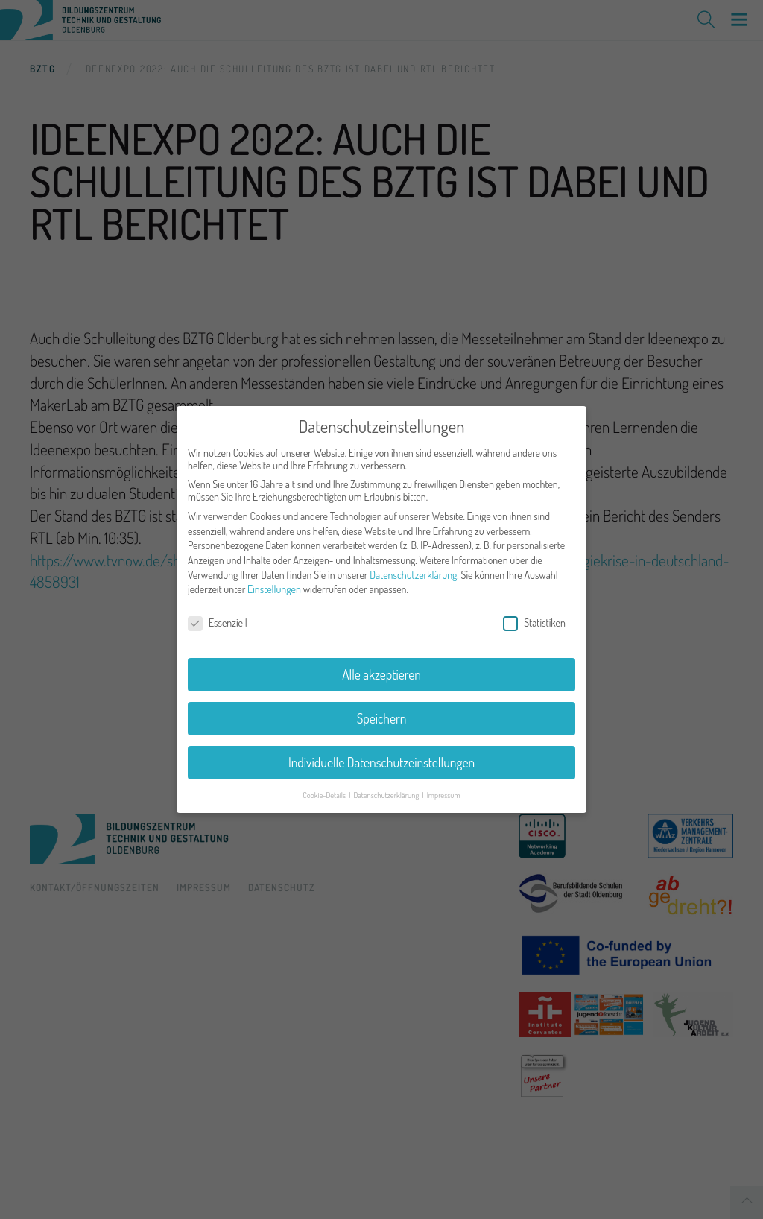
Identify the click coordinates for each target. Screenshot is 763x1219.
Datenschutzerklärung (413, 568)
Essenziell (217, 616)
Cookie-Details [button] (325, 787)
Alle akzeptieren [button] (381, 667)
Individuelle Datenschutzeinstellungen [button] (381, 755)
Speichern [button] (382, 711)
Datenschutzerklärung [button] (386, 787)
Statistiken (534, 616)
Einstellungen (274, 582)
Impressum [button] (443, 787)
